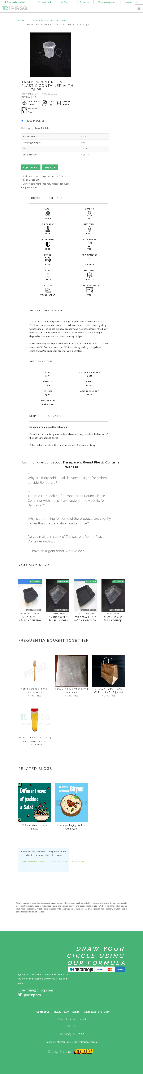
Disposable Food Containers (50, 21)
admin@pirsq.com (107, 2)
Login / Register (132, 2)
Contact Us (83, 2)
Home (21, 21)
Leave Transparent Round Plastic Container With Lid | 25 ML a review (53, 861)
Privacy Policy (61, 1012)
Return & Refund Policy (96, 1012)
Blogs (75, 1012)
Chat (64, 2)
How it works (45, 2)
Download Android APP (15, 2)
